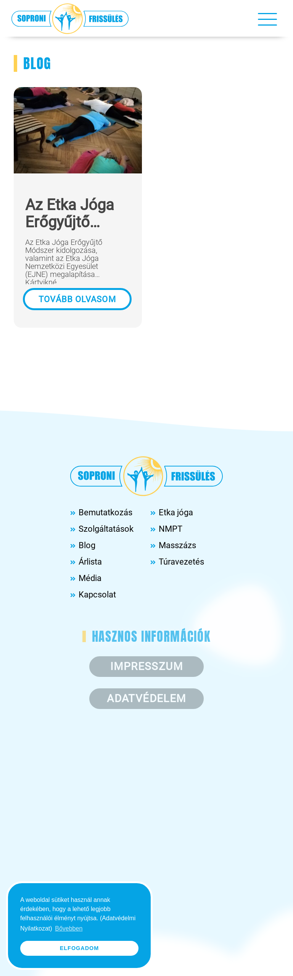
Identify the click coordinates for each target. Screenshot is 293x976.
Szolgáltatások (106, 529)
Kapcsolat (97, 594)
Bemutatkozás (105, 512)
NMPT (170, 529)
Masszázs (177, 545)
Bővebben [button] (68, 928)
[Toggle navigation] (267, 18)
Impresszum (146, 666)
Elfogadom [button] (79, 948)
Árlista (90, 562)
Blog (87, 545)
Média (90, 578)
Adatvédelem (146, 698)
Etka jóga (176, 512)
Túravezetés (181, 562)
